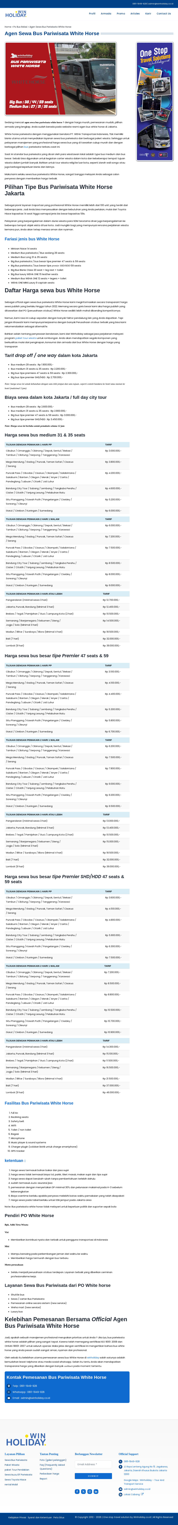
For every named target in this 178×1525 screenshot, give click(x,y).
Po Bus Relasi (20, 26)
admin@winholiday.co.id (137, 1489)
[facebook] (77, 1491)
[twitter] (83, 1491)
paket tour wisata (26, 338)
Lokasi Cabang (132, 1494)
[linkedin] (96, 1491)
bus (26, 146)
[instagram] (89, 1491)
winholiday (93, 1357)
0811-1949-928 (132, 1461)
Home (8, 26)
